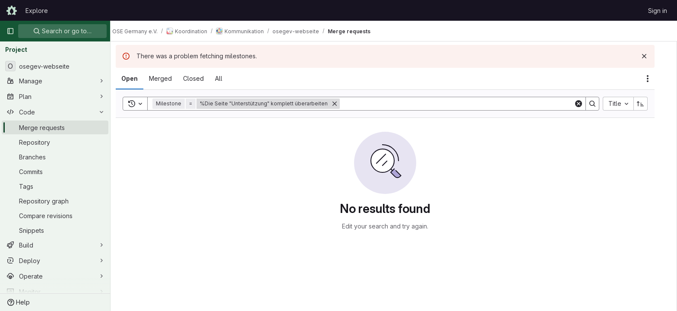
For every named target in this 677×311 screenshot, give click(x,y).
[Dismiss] (653, 56)
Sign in (657, 10)
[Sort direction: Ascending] (649, 104)
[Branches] (55, 157)
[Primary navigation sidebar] (10, 31)
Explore (36, 10)
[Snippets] (55, 230)
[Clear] (587, 103)
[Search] (465, 103)
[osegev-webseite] (55, 66)
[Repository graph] (55, 201)
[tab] (138, 78)
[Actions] (656, 79)
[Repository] (55, 142)
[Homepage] (12, 10)
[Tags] (55, 186)
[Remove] (343, 103)
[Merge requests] (55, 127)
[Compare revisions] (55, 215)
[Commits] (55, 171)
